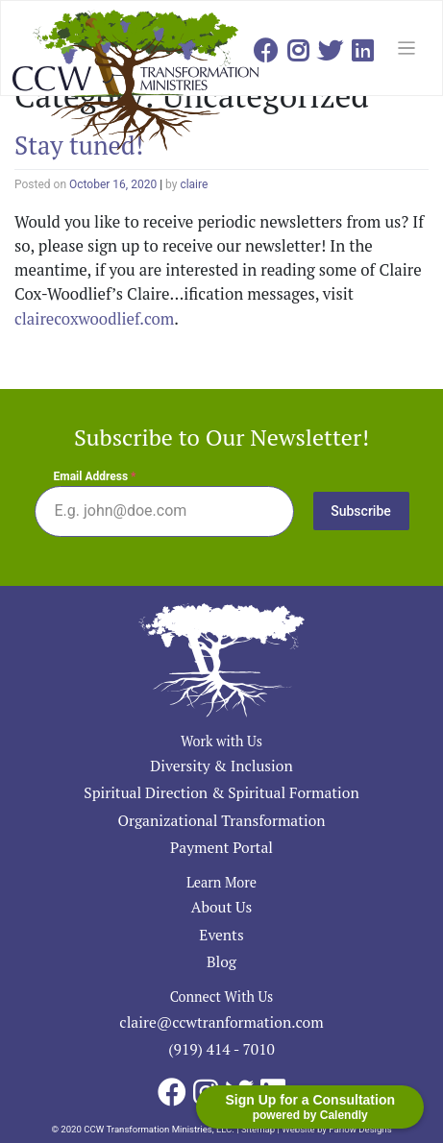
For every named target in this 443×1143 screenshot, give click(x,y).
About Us (222, 906)
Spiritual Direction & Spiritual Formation (221, 792)
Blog (221, 961)
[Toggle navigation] (407, 48)
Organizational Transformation (221, 820)
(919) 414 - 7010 (221, 1048)
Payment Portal (221, 847)
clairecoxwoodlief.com (94, 318)
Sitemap (258, 1129)
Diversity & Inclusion (221, 765)
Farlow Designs (360, 1129)
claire (194, 184)
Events (221, 934)
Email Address (95, 476)
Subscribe (361, 511)
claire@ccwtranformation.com (221, 1022)
